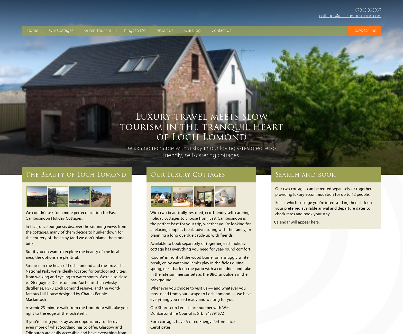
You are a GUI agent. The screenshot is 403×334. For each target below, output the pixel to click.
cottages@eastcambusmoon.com (350, 16)
